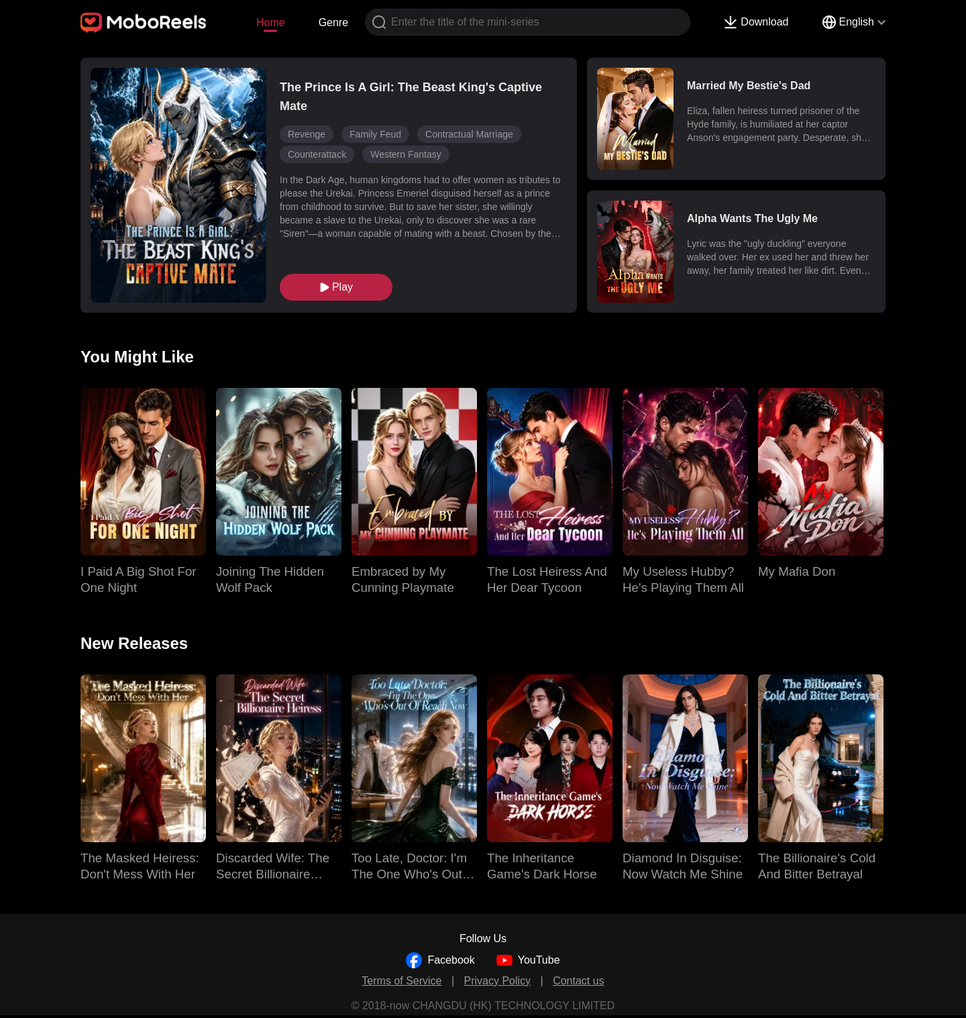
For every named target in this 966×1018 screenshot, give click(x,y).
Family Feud (375, 134)
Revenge (306, 134)
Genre (333, 22)
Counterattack (317, 154)
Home (270, 22)
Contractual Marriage (469, 134)
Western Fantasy (405, 154)
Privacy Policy (497, 980)
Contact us (578, 980)
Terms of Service (401, 980)
